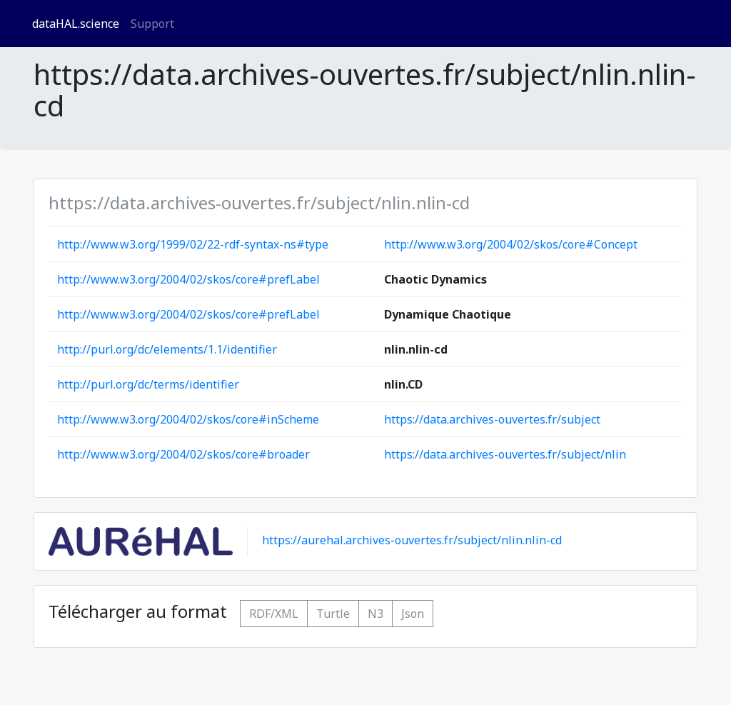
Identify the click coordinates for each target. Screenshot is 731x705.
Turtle (333, 613)
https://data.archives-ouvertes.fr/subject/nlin (505, 454)
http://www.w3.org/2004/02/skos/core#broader (183, 454)
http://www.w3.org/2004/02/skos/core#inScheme (188, 419)
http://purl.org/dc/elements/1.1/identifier (167, 349)
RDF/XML (273, 613)
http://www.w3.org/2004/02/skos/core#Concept (510, 244)
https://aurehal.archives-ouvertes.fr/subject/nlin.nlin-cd (412, 541)
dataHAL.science (75, 23)
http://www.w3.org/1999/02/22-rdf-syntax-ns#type (192, 244)
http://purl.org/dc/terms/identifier (148, 384)
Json (412, 613)
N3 (375, 613)
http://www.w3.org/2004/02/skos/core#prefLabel (188, 279)
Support (152, 23)
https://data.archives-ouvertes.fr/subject (492, 419)
